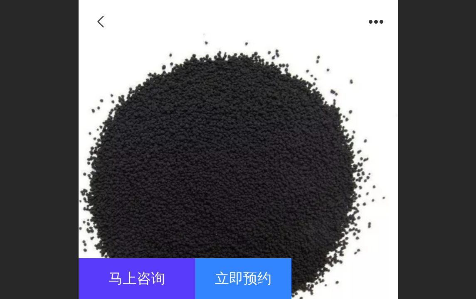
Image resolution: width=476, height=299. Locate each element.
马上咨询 (137, 278)
